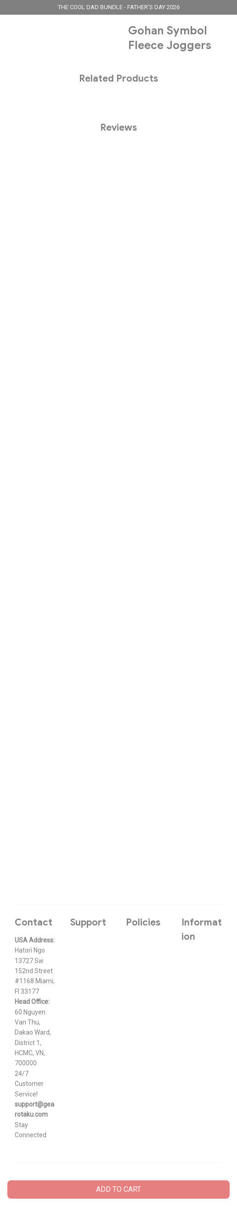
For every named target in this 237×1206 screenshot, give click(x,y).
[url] (35, 1109)
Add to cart (118, 1189)
